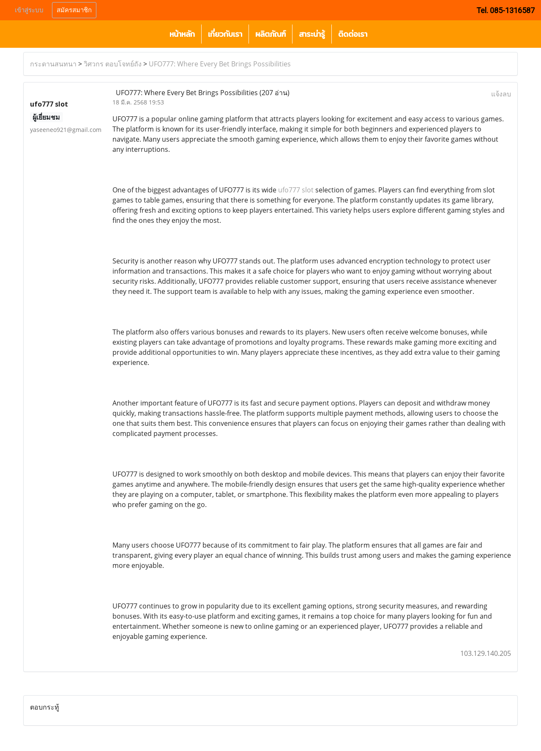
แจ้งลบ (501, 94)
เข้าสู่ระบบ (29, 10)
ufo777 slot (296, 190)
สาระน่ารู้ (312, 34)
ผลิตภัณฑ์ (270, 34)
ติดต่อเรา (352, 34)
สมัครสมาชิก (74, 10)
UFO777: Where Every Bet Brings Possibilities (220, 64)
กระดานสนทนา (53, 64)
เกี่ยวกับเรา (225, 34)
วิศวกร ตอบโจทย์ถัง (113, 64)
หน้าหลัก (182, 34)
